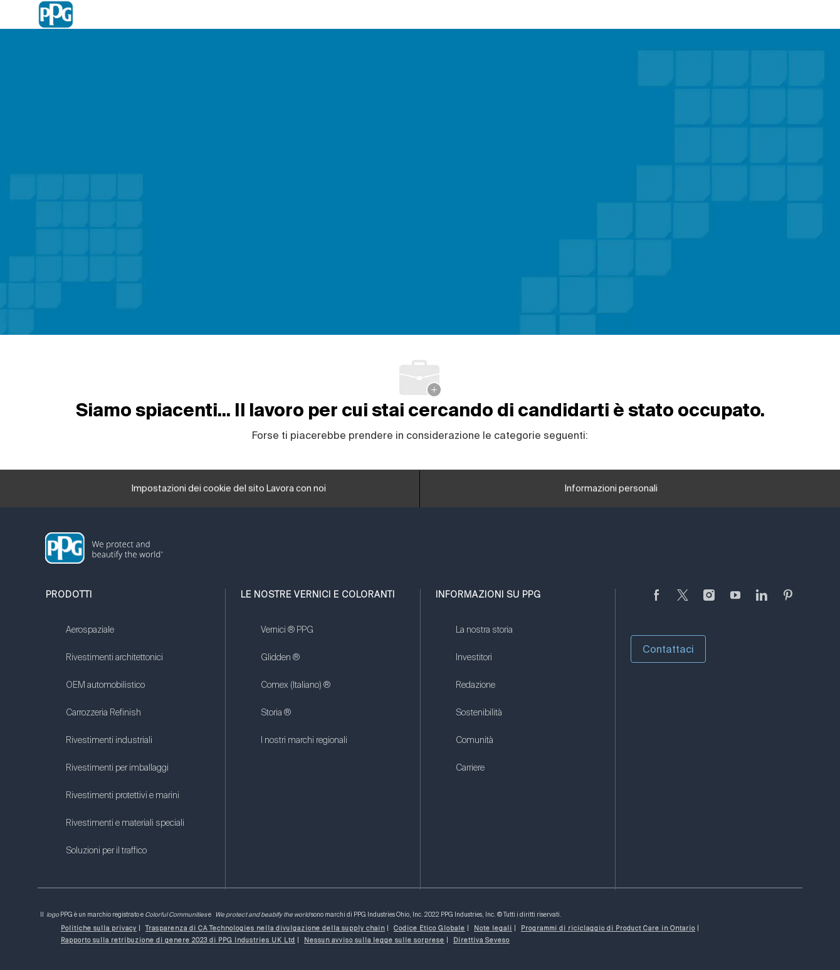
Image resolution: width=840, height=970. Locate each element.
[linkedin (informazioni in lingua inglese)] (761, 602)
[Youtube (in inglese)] (735, 602)
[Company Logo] (56, 14)
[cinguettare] (682, 602)
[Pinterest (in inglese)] (788, 602)
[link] (137, 637)
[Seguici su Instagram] (709, 602)
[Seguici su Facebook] (656, 602)
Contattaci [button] (668, 649)
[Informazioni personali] (611, 492)
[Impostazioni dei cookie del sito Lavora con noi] (229, 492)
